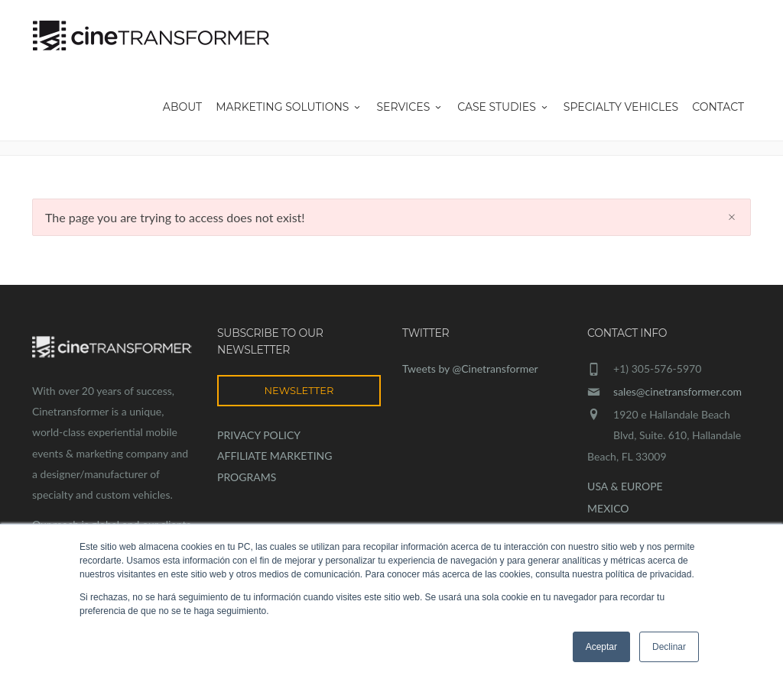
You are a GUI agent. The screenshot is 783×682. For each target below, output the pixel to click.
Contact (718, 107)
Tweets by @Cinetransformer (470, 368)
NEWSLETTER (299, 390)
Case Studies (503, 107)
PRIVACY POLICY (259, 434)
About (182, 107)
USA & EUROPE (625, 486)
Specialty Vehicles (621, 107)
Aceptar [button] (601, 647)
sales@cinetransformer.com (677, 391)
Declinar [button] (669, 647)
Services (409, 107)
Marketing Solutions (289, 107)
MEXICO (608, 508)
